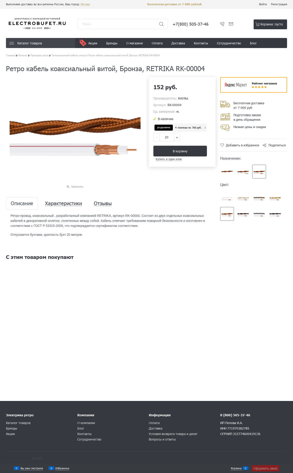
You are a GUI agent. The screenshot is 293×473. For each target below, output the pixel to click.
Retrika (183, 98)
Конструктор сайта (18, 458)
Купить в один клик (169, 159)
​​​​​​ (253, 91)
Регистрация (279, 4)
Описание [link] (22, 203)
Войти (263, 4)
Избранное (62, 468)
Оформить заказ (265, 468)
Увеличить (77, 186)
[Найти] (161, 24)
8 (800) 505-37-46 (235, 415)
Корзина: (271, 24)
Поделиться (277, 145)
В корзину (180, 151)
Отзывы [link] (103, 203)
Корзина (236, 468)
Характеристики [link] (63, 203)
